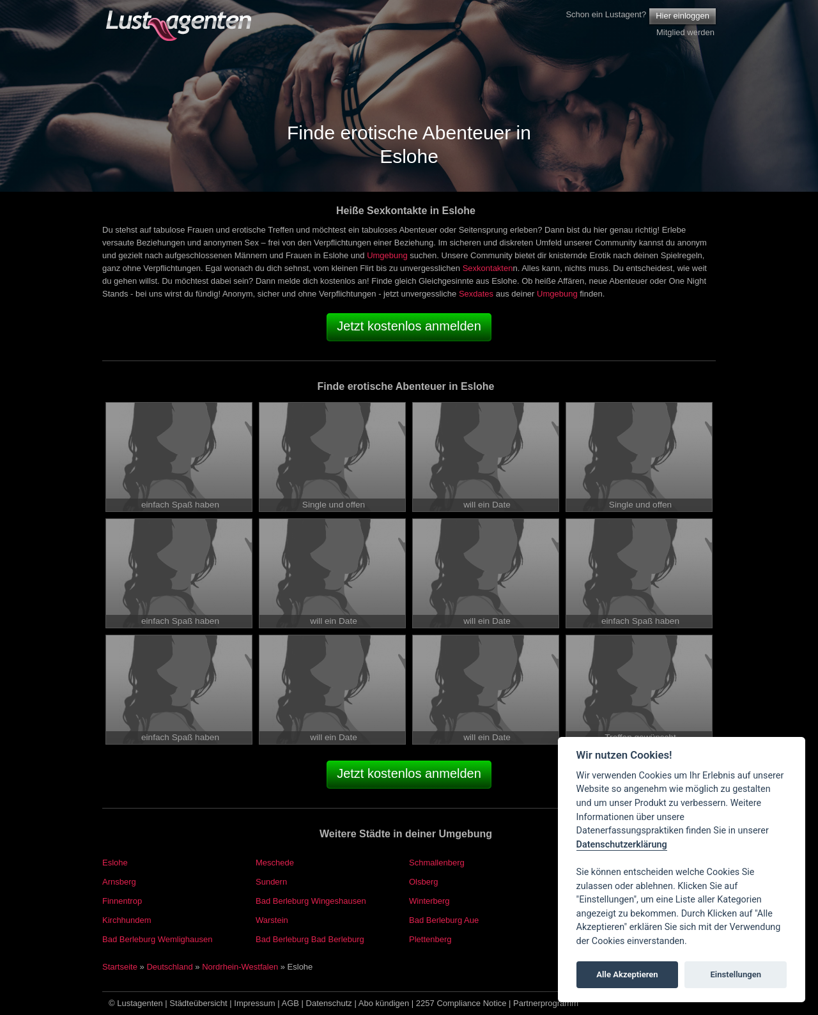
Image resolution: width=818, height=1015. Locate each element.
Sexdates (476, 293)
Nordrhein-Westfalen (240, 967)
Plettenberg (430, 939)
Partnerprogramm (545, 1003)
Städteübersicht (198, 1003)
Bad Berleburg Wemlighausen (157, 939)
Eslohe (115, 862)
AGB (290, 1003)
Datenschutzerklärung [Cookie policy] (621, 844)
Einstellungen (735, 974)
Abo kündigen (384, 1003)
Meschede (275, 862)
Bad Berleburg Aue (444, 920)
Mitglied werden (685, 32)
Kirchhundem (126, 920)
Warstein (272, 920)
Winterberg (429, 901)
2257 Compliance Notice (461, 1003)
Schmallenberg (437, 862)
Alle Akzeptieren (627, 974)
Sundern (271, 882)
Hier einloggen (682, 15)
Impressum (254, 1003)
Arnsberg (119, 882)
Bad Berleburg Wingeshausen (311, 901)
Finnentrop (122, 901)
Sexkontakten (488, 268)
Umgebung (387, 255)
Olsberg (423, 882)
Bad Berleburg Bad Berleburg (310, 939)
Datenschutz (329, 1003)
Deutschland (169, 967)
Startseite (119, 967)
